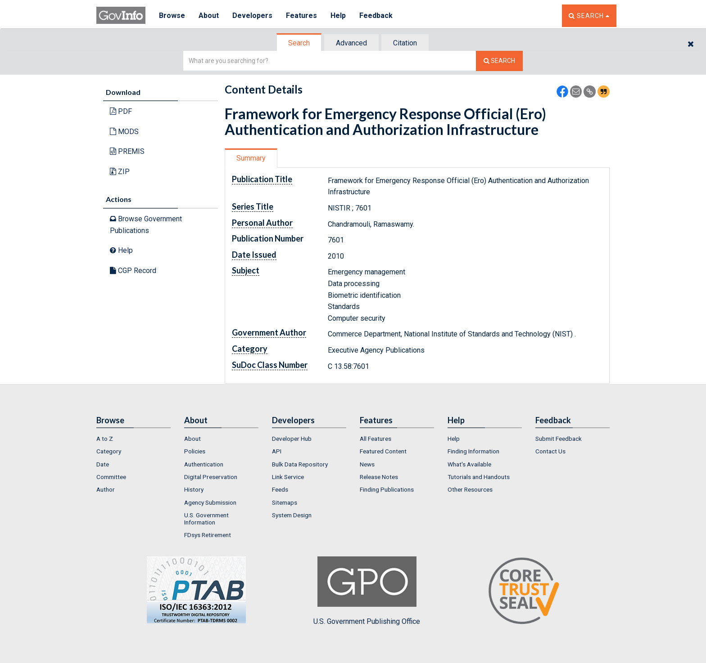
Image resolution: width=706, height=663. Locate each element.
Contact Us (550, 451)
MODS (124, 131)
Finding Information (473, 451)
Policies (194, 451)
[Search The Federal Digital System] (499, 61)
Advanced (351, 43)
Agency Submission (210, 502)
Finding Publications (387, 489)
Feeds (280, 489)
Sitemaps (284, 502)
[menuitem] (133, 438)
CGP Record (133, 270)
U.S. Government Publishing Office (366, 591)
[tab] (299, 43)
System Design (292, 515)
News (367, 464)
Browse (172, 15)
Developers (252, 15)
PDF (121, 111)
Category (108, 451)
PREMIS (127, 151)
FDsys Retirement (207, 534)
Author (105, 489)
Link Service (288, 476)
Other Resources (470, 489)
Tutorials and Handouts (479, 476)
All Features (375, 438)
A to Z (104, 438)
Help (338, 15)
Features (301, 15)
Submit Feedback (558, 438)
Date (102, 464)
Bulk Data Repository (300, 464)
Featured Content (383, 451)
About (209, 15)
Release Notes (379, 476)
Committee (111, 476)
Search (299, 43)
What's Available (469, 464)
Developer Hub (292, 438)
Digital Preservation (210, 476)
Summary (251, 158)
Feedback (376, 15)
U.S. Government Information (206, 518)
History (194, 489)
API (276, 451)
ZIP (120, 171)
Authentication (203, 464)
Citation (405, 43)
